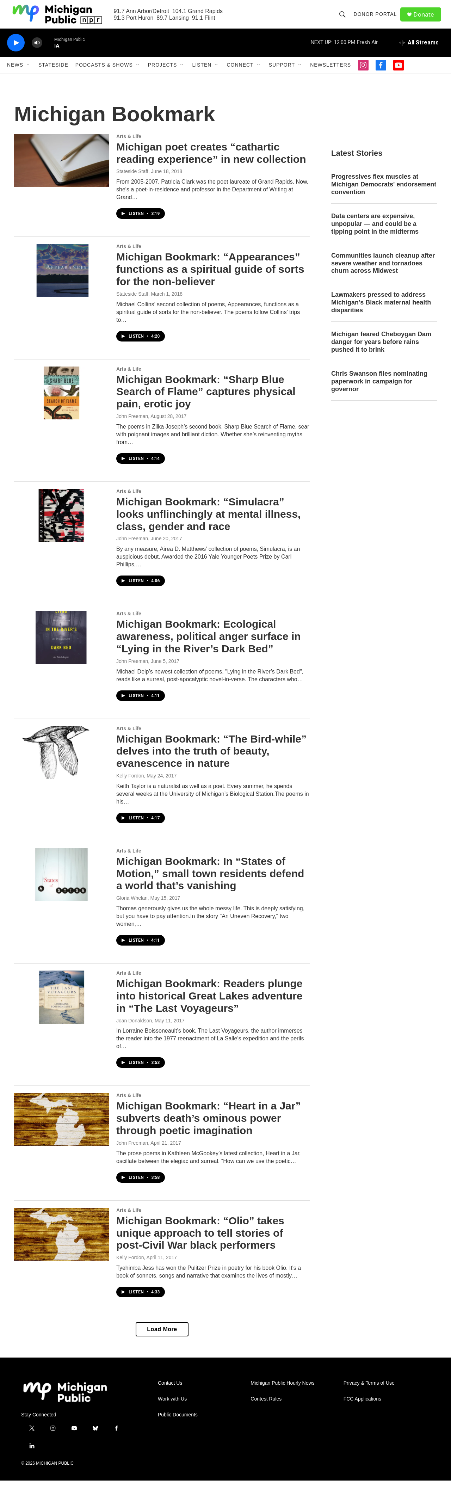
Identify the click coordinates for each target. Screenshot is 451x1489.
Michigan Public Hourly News (282, 1391)
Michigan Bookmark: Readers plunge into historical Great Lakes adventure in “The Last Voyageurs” (209, 1004)
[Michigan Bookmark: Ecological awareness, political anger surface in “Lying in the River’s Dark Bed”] (61, 646)
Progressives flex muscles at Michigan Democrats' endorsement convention (383, 192)
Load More (162, 1338)
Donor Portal (377, 18)
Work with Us (172, 1407)
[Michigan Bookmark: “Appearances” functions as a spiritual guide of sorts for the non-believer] (61, 278)
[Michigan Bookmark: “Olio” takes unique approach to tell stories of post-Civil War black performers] (61, 1242)
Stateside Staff (132, 180)
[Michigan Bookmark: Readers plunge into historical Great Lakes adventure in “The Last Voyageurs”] (61, 1005)
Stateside (53, 73)
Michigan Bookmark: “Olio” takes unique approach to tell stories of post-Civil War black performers (200, 1241)
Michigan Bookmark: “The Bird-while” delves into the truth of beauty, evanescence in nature (211, 759)
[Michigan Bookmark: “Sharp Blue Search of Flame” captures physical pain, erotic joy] (61, 401)
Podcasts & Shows (104, 73)
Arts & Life (128, 145)
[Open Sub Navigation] (28, 73)
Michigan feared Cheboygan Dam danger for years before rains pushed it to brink (381, 350)
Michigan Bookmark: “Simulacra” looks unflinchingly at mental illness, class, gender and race (208, 522)
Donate (426, 18)
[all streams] (419, 51)
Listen (201, 73)
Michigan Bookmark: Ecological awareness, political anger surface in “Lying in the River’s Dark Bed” (208, 645)
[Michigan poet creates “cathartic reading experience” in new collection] (61, 168)
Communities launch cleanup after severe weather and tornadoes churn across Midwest (383, 271)
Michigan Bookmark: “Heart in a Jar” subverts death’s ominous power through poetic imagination (208, 1126)
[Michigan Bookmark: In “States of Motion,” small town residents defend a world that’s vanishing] (61, 883)
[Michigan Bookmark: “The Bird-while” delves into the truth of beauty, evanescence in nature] (61, 760)
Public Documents (178, 1423)
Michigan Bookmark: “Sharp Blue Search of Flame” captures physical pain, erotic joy (206, 400)
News (15, 73)
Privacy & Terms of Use (369, 1391)
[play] (15, 51)
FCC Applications (362, 1407)
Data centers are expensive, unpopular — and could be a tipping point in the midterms (375, 232)
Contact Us (170, 1391)
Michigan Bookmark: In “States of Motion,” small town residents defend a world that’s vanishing (210, 882)
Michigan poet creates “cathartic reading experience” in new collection (211, 161)
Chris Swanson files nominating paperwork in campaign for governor (379, 390)
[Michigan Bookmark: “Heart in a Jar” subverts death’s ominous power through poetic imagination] (61, 1127)
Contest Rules (266, 1407)
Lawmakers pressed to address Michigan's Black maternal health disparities (381, 311)
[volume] (37, 51)
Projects (162, 73)
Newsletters (330, 73)
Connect (240, 73)
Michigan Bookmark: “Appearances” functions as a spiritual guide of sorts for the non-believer (210, 277)
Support (282, 73)
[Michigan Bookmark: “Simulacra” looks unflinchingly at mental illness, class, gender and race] (61, 523)
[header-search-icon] (344, 18)
